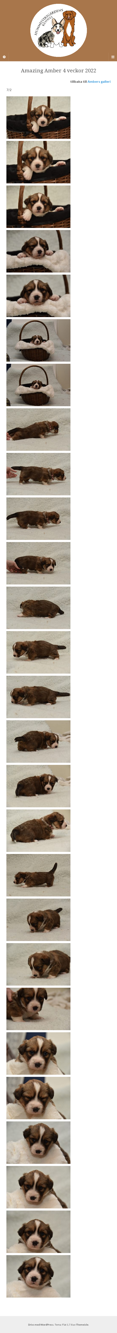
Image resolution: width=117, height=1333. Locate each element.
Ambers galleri (99, 81)
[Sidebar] (4, 57)
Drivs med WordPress (41, 1324)
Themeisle (82, 1324)
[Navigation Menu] (112, 57)
